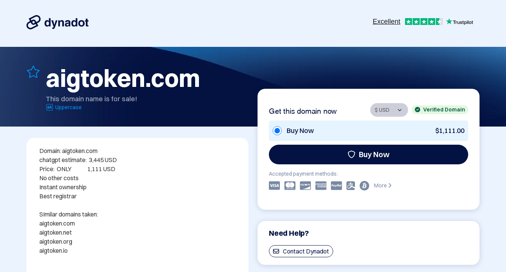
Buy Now (369, 154)
